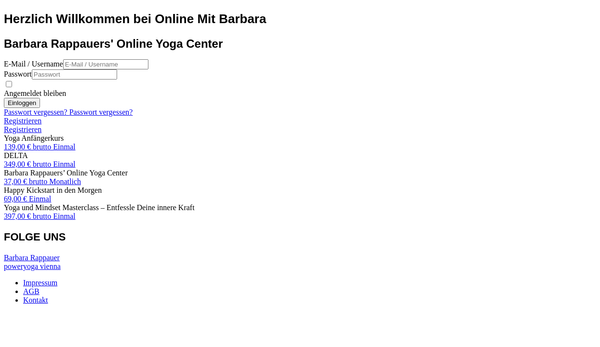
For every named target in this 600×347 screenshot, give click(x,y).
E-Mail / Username (33, 64)
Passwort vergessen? (36, 112)
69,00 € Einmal (27, 199)
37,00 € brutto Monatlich (42, 181)
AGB (31, 291)
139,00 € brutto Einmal (39, 147)
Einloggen (22, 103)
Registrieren (22, 121)
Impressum (40, 283)
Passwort (18, 74)
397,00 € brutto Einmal (39, 216)
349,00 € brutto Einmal (39, 164)
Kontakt (35, 300)
